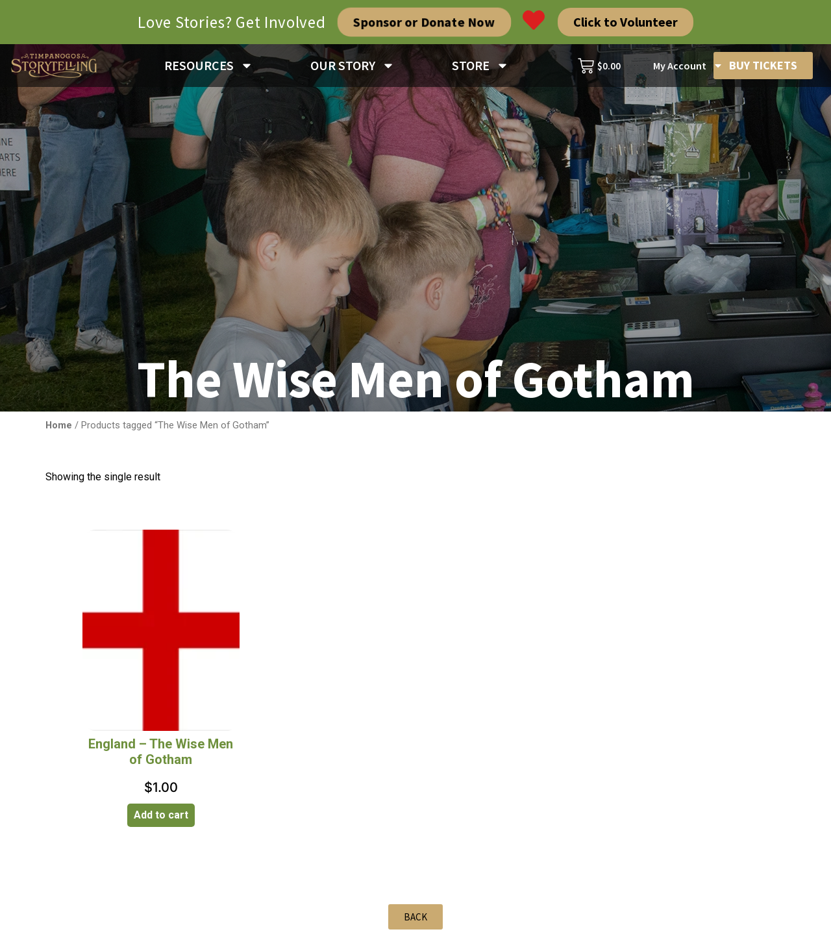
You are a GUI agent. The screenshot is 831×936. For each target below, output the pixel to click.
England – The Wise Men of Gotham (160, 751)
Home (58, 425)
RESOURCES (208, 65)
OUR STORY (352, 65)
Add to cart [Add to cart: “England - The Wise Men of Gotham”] (161, 815)
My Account (688, 65)
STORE (480, 65)
